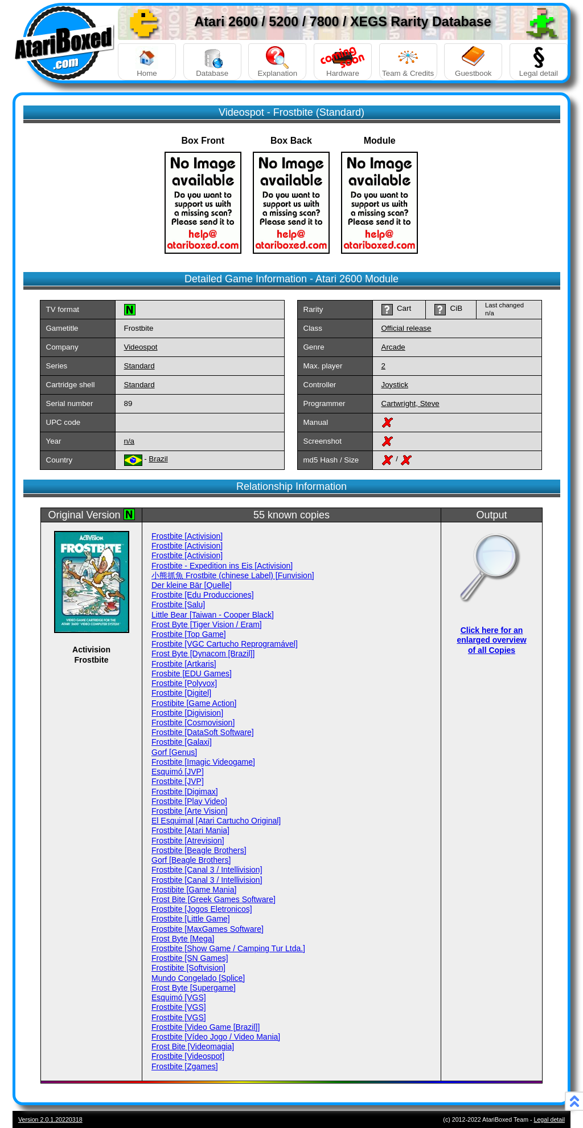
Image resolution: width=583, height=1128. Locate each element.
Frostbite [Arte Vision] (189, 810)
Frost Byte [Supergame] (193, 987)
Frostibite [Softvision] (188, 967)
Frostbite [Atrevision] (187, 840)
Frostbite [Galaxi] (181, 741)
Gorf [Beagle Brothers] (191, 860)
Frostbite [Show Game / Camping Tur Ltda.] (228, 948)
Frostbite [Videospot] (187, 1056)
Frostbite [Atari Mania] (190, 830)
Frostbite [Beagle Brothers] (199, 850)
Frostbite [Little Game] (190, 918)
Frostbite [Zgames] (184, 1066)
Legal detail (538, 62)
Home (146, 62)
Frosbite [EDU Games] (191, 673)
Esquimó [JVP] (177, 771)
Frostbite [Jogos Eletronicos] (201, 909)
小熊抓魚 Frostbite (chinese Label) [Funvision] (232, 575)
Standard (139, 366)
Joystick (394, 384)
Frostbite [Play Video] (189, 801)
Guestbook (473, 62)
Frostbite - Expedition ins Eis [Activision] (222, 565)
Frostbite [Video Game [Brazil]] (205, 1027)
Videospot (141, 347)
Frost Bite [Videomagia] (192, 1046)
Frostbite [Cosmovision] (193, 722)
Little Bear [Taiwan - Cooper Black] (212, 614)
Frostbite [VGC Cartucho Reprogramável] (224, 643)
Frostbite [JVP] (177, 781)
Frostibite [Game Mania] (193, 889)
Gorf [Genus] (174, 752)
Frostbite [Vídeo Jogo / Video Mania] (215, 1036)
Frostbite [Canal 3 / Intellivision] (206, 869)
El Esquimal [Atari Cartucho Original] (216, 820)
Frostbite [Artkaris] (183, 663)
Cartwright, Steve (410, 403)
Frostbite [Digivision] (187, 712)
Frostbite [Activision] (187, 536)
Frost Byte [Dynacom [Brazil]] (202, 653)
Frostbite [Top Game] (188, 634)
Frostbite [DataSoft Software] (202, 732)
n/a (129, 441)
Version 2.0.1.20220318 (50, 1119)
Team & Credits (408, 62)
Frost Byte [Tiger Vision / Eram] (206, 624)
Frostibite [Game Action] (193, 703)
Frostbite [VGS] (178, 1007)
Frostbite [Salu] (178, 604)
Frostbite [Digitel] (181, 692)
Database (212, 62)
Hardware (342, 62)
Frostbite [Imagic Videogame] (203, 761)
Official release (406, 328)
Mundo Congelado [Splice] (198, 978)
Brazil (158, 459)
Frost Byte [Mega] (182, 938)
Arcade (393, 347)
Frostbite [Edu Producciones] (202, 594)
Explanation (277, 62)
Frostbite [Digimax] (184, 791)
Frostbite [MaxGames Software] (207, 929)
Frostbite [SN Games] (189, 958)
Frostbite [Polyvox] (184, 683)
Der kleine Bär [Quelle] (191, 585)
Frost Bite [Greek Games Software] (213, 899)
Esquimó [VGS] (178, 997)
